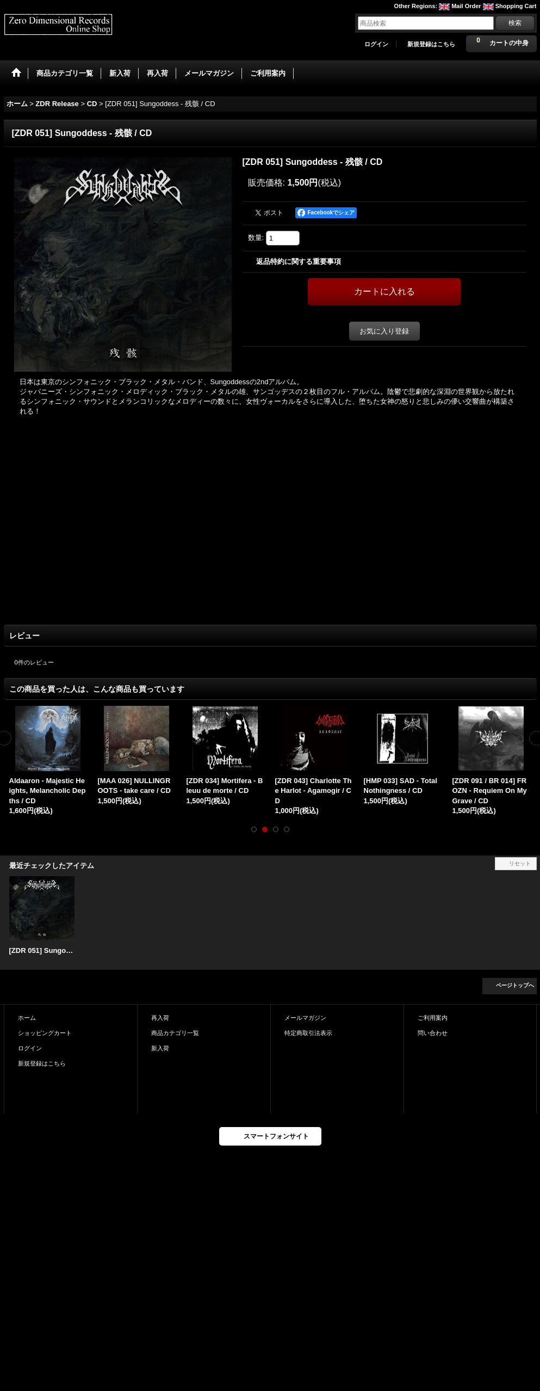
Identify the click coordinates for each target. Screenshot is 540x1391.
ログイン (376, 44)
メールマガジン (305, 1017)
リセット (520, 863)
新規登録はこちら (431, 44)
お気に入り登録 (384, 331)
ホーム (27, 1017)
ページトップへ (515, 985)
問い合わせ (433, 1033)
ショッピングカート (45, 1033)
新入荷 (160, 1048)
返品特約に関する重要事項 (298, 261)
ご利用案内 (433, 1017)
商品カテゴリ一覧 (175, 1033)
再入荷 (160, 1017)
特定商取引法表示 (308, 1033)
